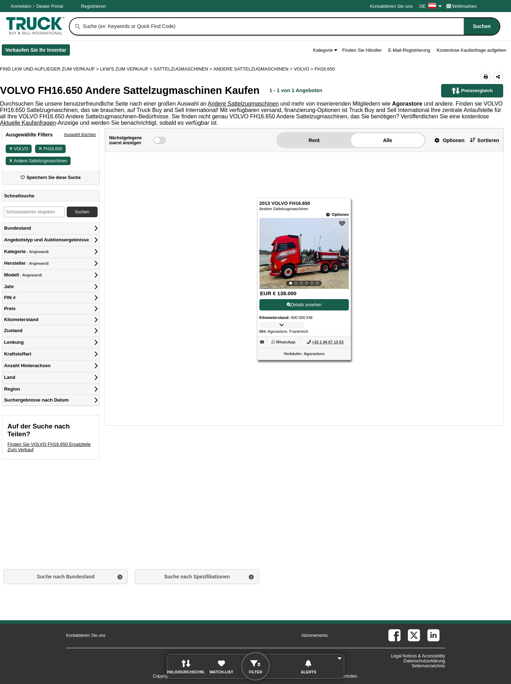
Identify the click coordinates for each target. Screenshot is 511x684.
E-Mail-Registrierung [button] (409, 50)
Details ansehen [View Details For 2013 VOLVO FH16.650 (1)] (304, 304)
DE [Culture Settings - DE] (430, 6)
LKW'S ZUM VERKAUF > (127, 69)
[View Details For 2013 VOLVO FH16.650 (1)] (304, 253)
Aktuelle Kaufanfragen (28, 123)
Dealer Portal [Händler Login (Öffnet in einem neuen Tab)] (49, 6)
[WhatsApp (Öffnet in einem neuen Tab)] (285, 342)
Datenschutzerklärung (424, 660)
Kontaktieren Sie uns (391, 6)
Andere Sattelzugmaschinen (243, 104)
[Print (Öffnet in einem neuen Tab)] (485, 77)
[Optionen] (337, 214)
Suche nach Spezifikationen (197, 576)
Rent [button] (314, 140)
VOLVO (18, 148)
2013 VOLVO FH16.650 (284, 203)
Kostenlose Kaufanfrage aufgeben (471, 50)
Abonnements (315, 635)
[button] (447, 140)
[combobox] (290, 26)
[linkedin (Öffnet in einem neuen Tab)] (433, 635)
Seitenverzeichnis (428, 665)
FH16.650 (50, 148)
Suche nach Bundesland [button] (66, 576)
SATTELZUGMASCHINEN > (183, 69)
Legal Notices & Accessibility (418, 656)
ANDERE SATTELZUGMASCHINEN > (253, 69)
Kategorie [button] (325, 50)
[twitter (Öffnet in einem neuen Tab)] (414, 635)
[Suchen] (77, 26)
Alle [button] (387, 140)
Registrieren (93, 6)
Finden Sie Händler (362, 50)
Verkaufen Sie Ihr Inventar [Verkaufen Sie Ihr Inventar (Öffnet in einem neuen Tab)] (37, 51)
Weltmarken (461, 6)
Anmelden (21, 6)
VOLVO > (304, 69)
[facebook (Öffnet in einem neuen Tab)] (394, 635)
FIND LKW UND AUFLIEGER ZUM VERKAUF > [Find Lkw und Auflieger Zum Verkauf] (50, 69)
